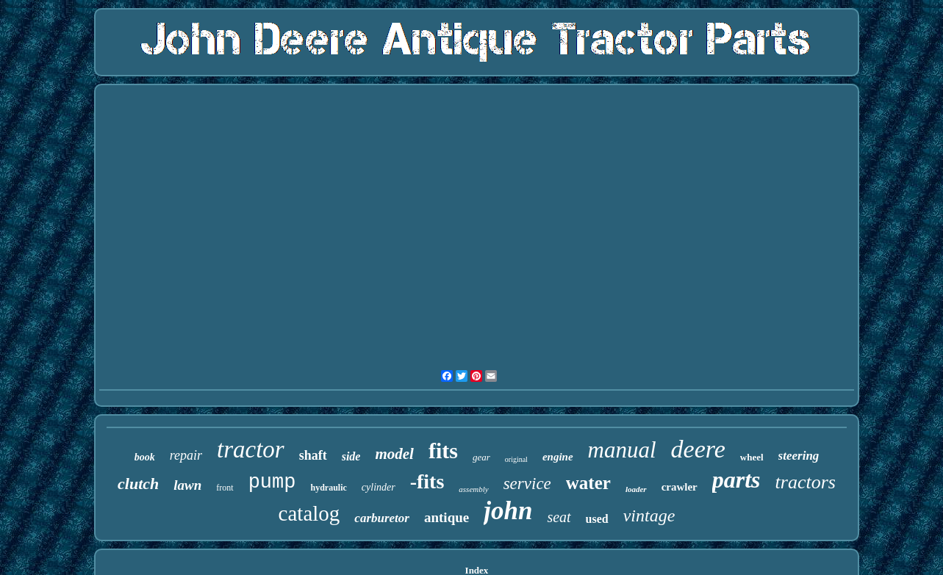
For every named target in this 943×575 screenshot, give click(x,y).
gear (481, 457)
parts (736, 479)
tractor (250, 449)
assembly (473, 489)
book (145, 457)
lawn (187, 485)
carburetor (381, 518)
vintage (649, 515)
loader (636, 489)
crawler (679, 487)
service (527, 483)
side (351, 456)
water (588, 483)
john (508, 510)
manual (622, 450)
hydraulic (328, 487)
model (394, 454)
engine (557, 457)
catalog (309, 513)
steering (799, 456)
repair (186, 455)
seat (558, 517)
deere (698, 449)
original (516, 459)
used (597, 519)
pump (272, 482)
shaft (313, 455)
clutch (138, 483)
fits (443, 450)
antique (446, 517)
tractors (805, 482)
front (224, 487)
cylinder (378, 487)
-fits (427, 481)
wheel (752, 457)
